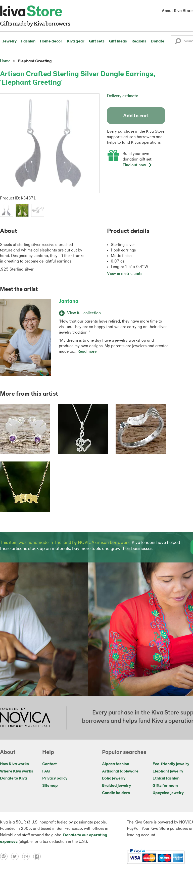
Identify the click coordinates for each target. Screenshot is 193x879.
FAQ (46, 771)
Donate (157, 41)
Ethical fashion (166, 779)
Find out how (137, 165)
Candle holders (116, 793)
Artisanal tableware (120, 771)
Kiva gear (75, 41)
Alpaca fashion (115, 764)
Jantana (68, 301)
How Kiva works (14, 764)
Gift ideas (118, 41)
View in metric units (124, 274)
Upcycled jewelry (168, 793)
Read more (86, 352)
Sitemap (50, 786)
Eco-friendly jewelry (171, 764)
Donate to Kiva (13, 779)
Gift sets (97, 41)
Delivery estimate (122, 96)
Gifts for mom (165, 786)
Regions (138, 41)
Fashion (28, 41)
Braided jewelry (116, 786)
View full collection (80, 313)
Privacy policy (54, 779)
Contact (49, 764)
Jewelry (9, 41)
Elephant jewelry (168, 771)
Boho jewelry (113, 779)
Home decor (51, 41)
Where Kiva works (16, 771)
